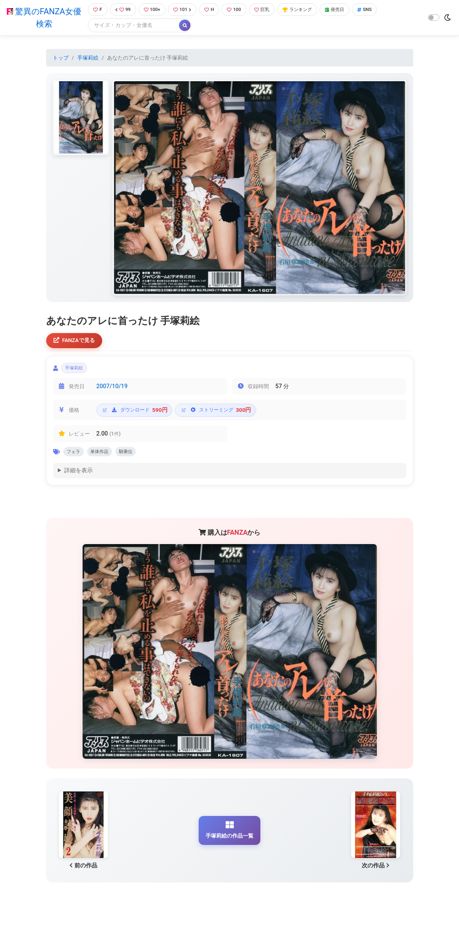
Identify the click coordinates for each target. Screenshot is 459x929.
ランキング (308, 10)
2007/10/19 (112, 391)
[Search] (131, 26)
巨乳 (269, 10)
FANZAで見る (76, 342)
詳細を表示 (78, 477)
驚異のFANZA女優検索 (42, 18)
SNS (382, 10)
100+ (152, 10)
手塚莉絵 (88, 59)
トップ (61, 59)
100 (240, 10)
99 (121, 10)
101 (185, 10)
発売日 (349, 10)
